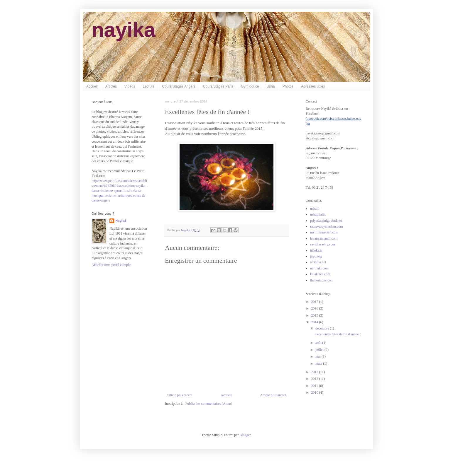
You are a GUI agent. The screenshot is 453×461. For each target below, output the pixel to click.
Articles (111, 86)
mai (318, 356)
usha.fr (315, 208)
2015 (315, 315)
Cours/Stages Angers (178, 86)
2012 (315, 379)
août (318, 343)
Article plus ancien (273, 395)
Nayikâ (120, 221)
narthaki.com (319, 268)
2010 (315, 392)
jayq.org (316, 256)
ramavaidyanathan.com (326, 226)
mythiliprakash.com (324, 232)
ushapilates (318, 214)
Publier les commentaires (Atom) (208, 404)
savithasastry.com (322, 244)
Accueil (92, 86)
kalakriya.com (320, 274)
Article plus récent (179, 395)
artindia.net (318, 262)
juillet (319, 350)
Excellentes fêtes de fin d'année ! (338, 334)
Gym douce (250, 86)
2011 (315, 386)
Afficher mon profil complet (111, 265)
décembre (322, 328)
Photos (288, 86)
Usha (271, 86)
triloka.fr (316, 250)
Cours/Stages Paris (218, 86)
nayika (123, 29)
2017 (315, 302)
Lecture (149, 86)
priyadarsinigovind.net (326, 220)
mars (319, 363)
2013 (315, 372)
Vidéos (129, 86)
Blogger (245, 435)
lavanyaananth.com (323, 238)
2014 (315, 322)
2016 (315, 308)
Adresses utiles (313, 86)
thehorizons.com (322, 280)
